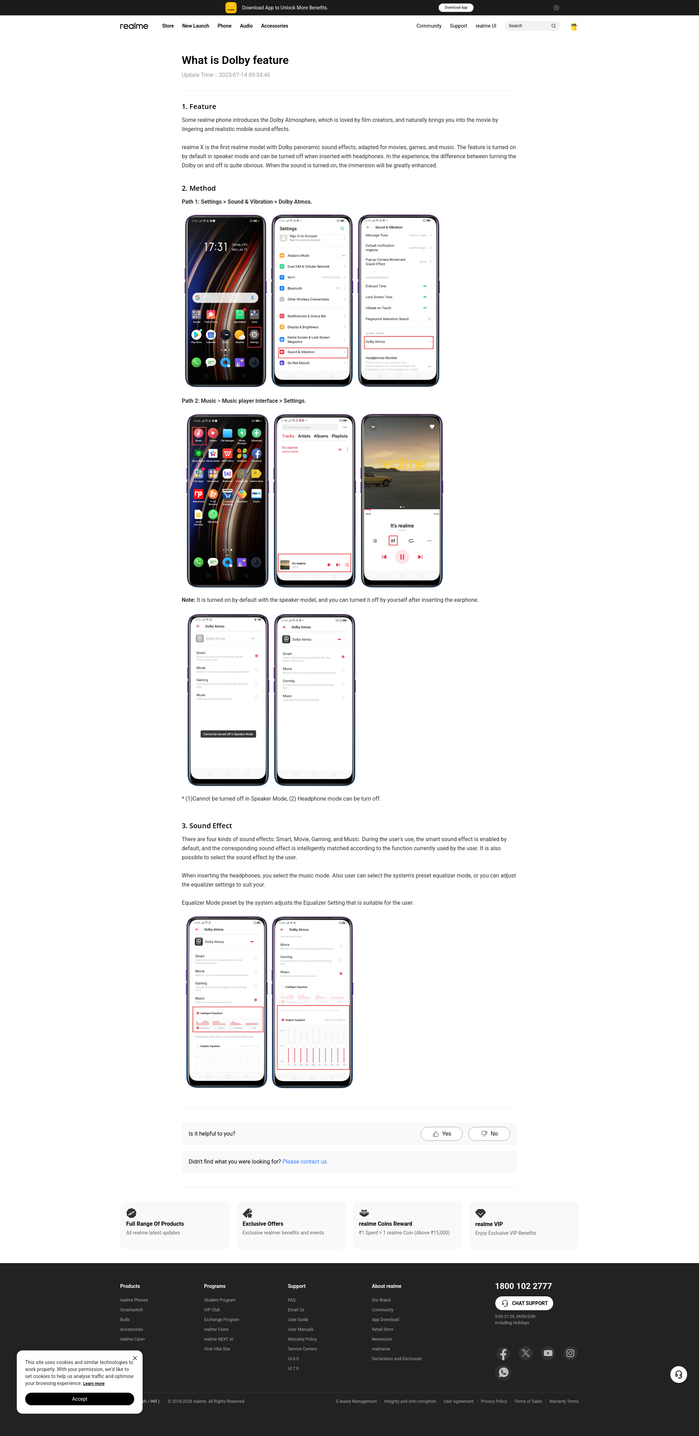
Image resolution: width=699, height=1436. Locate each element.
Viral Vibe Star (217, 1349)
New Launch (195, 26)
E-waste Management (356, 1401)
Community (429, 26)
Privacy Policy (494, 1401)
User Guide (298, 1319)
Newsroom (382, 1339)
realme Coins (216, 1329)
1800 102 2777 (523, 1286)
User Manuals (301, 1329)
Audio (246, 26)
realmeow (381, 1349)
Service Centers (302, 1349)
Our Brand (381, 1300)
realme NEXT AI (218, 1339)
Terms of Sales (528, 1401)
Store (168, 26)
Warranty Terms (564, 1401)
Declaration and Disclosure (397, 1358)
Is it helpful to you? (212, 1133)
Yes (441, 1133)
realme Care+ (132, 1339)
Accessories (274, 26)
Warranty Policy (302, 1339)
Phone (225, 26)
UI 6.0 (293, 1358)
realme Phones (134, 1300)
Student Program (220, 1300)
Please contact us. (305, 1161)
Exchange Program (221, 1319)
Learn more (94, 1383)
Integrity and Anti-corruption (410, 1401)
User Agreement (459, 1401)
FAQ (292, 1300)
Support (458, 26)
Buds (125, 1319)
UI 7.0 (293, 1368)
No (489, 1133)
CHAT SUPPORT (524, 1303)
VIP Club (212, 1309)
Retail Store (382, 1329)
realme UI (486, 26)
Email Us (296, 1309)
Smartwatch (131, 1309)
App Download (385, 1319)
